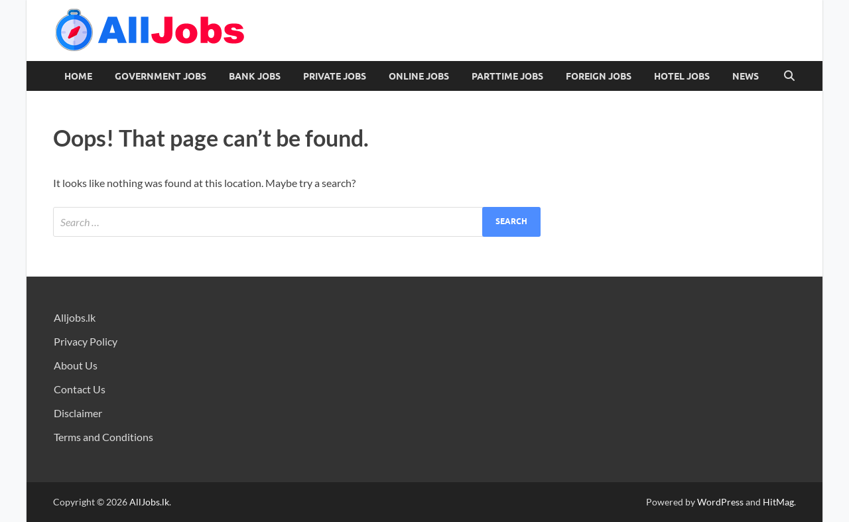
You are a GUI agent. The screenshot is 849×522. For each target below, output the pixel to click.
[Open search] (789, 76)
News (745, 76)
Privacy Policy (85, 341)
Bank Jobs (255, 76)
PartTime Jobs (507, 76)
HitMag (778, 501)
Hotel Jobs (682, 76)
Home (78, 76)
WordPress (720, 501)
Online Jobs (419, 76)
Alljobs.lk (75, 317)
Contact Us (79, 389)
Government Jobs (160, 76)
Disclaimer (78, 413)
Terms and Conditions (103, 436)
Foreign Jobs (598, 76)
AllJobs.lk (149, 501)
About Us (76, 365)
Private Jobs (334, 76)
